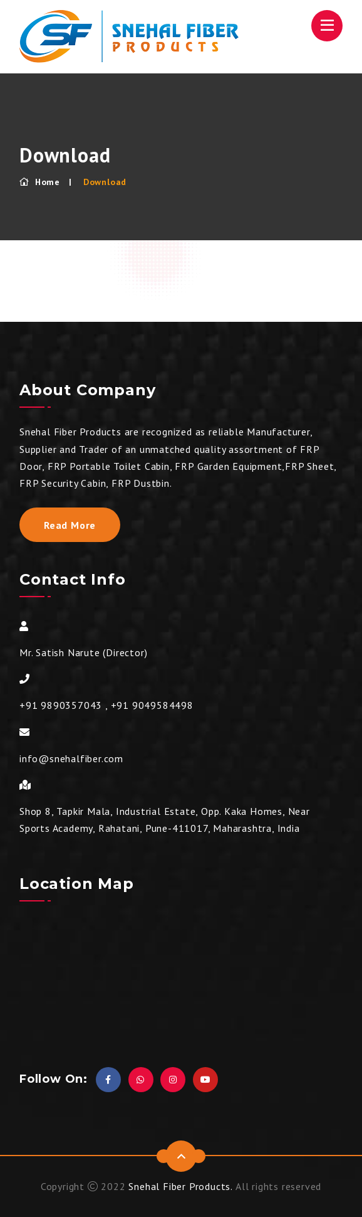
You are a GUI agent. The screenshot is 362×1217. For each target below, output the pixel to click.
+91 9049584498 (152, 705)
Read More (70, 525)
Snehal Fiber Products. (180, 1186)
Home (39, 182)
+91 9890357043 (60, 705)
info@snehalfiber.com (71, 758)
